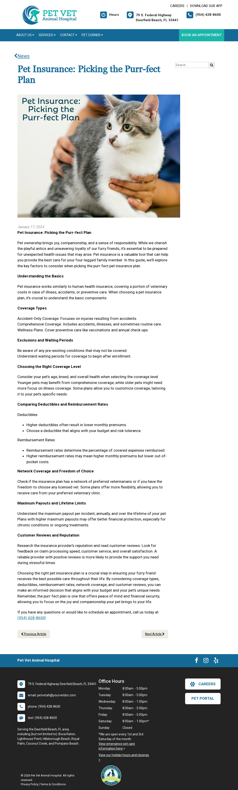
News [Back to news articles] (22, 56)
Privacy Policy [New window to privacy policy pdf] (29, 784)
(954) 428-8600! (31, 618)
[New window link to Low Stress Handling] (112, 775)
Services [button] (47, 35)
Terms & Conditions (53, 784)
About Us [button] (25, 35)
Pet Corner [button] (92, 35)
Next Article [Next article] (155, 634)
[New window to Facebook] (196, 661)
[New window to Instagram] (206, 661)
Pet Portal (202, 698)
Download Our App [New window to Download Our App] (206, 6)
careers (203, 684)
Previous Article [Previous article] (33, 634)
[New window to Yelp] (216, 661)
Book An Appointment (202, 35)
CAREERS (177, 6)
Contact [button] (68, 35)
